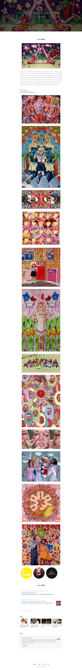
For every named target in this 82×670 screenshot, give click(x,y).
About (48, 664)
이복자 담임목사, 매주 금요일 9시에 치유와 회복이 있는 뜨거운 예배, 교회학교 (37, 603)
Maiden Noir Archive (27, 638)
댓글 (21, 633)
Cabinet (43, 664)
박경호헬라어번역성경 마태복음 (28, 593)
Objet (39, 664)
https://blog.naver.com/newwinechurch (29, 599)
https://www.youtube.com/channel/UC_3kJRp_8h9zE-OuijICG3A (34, 590)
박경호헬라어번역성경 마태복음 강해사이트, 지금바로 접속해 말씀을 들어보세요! (37, 594)
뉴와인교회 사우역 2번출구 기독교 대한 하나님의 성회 (33, 601)
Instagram (34, 664)
